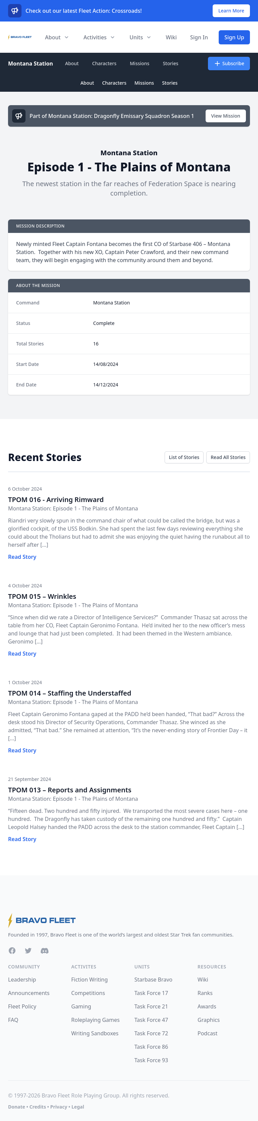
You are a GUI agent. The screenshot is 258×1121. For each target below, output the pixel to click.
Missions (139, 63)
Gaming (81, 1006)
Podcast (207, 1033)
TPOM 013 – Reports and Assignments (69, 789)
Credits (37, 1107)
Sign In (199, 37)
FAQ (13, 1020)
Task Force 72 (151, 1033)
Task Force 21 (151, 1006)
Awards (207, 1006)
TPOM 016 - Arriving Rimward (56, 499)
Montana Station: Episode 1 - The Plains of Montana (73, 508)
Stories (170, 63)
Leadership (22, 979)
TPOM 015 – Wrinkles (42, 596)
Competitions (88, 993)
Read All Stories (228, 457)
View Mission (225, 116)
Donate (16, 1107)
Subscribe (229, 63)
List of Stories (184, 457)
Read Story (22, 556)
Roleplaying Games (95, 1020)
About (72, 63)
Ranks (205, 993)
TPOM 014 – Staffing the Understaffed (69, 693)
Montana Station (30, 63)
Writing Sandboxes (95, 1033)
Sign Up (234, 37)
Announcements (28, 993)
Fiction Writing (89, 979)
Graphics (209, 1020)
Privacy (58, 1107)
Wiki (171, 37)
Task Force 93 (151, 1060)
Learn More (231, 10)
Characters (104, 63)
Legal (78, 1107)
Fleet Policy (22, 1006)
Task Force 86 (151, 1046)
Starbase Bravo (153, 979)
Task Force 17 (151, 993)
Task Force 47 (151, 1020)
